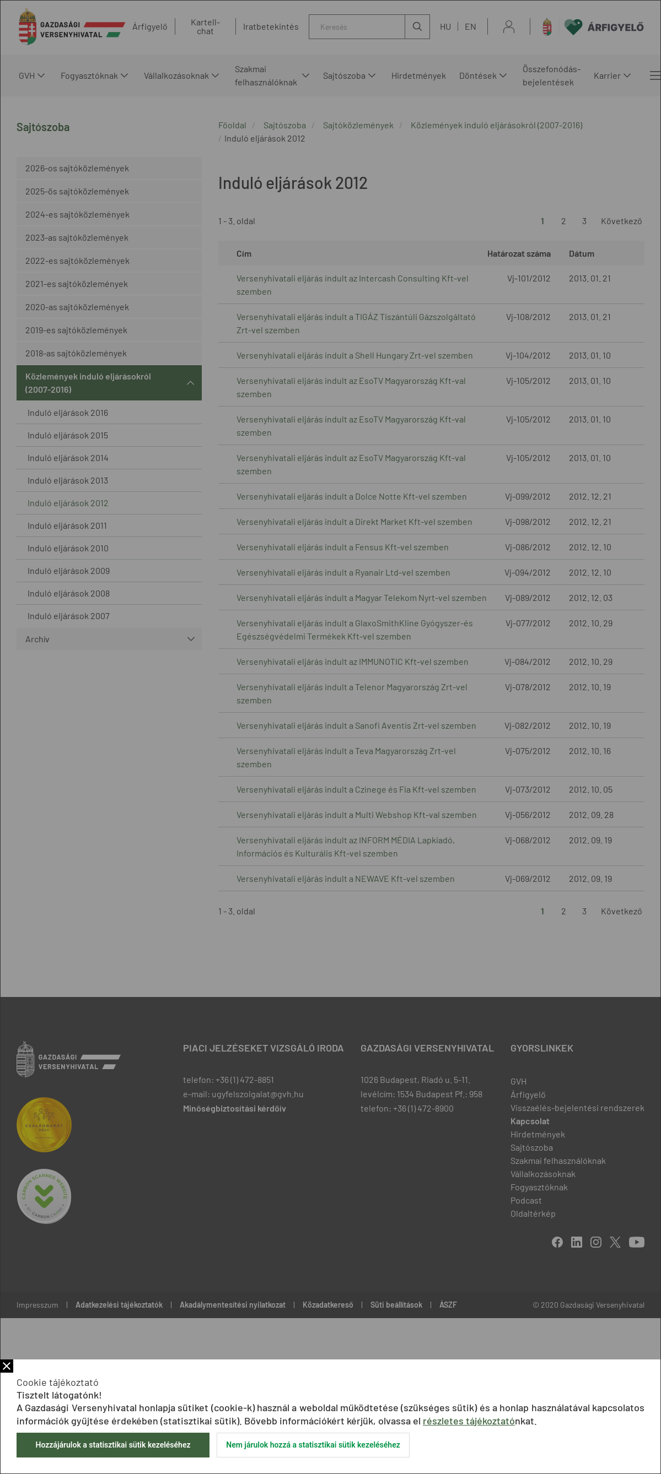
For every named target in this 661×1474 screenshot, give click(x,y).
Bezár (6, 1366)
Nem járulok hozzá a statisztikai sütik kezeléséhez (313, 1444)
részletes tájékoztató (469, 1421)
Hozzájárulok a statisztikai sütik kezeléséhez (112, 1444)
